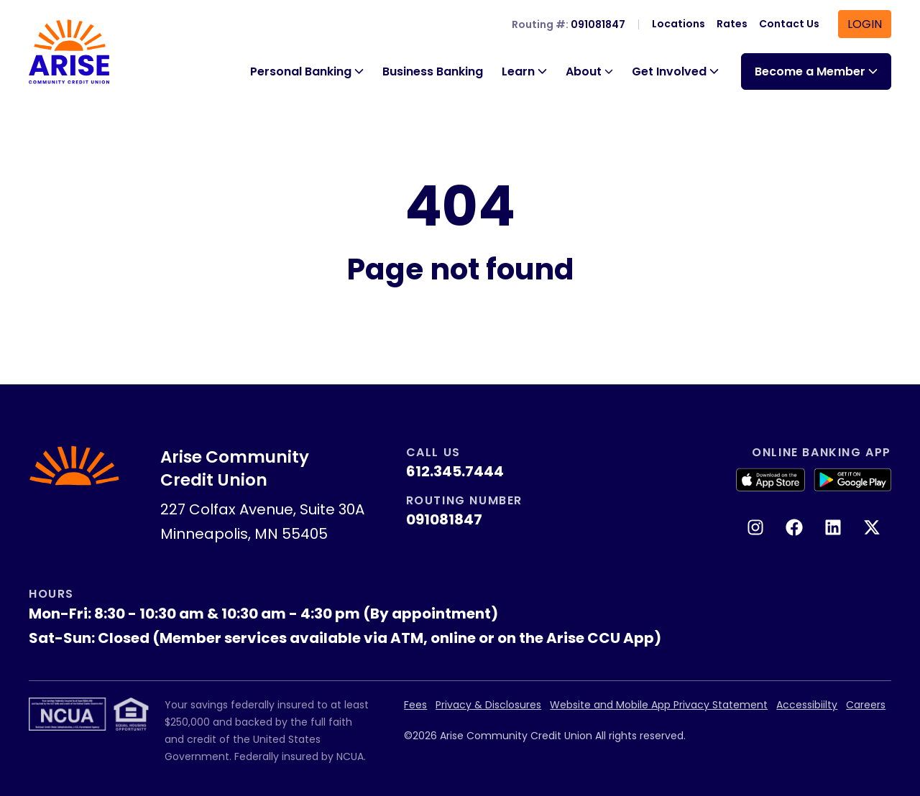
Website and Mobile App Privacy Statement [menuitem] (659, 705)
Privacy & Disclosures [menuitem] (488, 705)
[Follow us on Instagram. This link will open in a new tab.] (755, 527)
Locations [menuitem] (678, 24)
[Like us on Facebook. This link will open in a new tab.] (794, 527)
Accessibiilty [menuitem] (806, 705)
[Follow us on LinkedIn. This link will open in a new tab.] (833, 527)
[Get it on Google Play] (852, 480)
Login (864, 24)
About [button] (584, 71)
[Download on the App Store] (770, 480)
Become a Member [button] (810, 71)
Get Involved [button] (669, 71)
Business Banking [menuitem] (432, 71)
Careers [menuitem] (866, 705)
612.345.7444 (455, 471)
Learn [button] (518, 71)
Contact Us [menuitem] (789, 24)
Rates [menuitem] (732, 24)
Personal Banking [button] (300, 71)
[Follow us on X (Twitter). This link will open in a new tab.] (871, 527)
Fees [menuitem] (415, 705)
